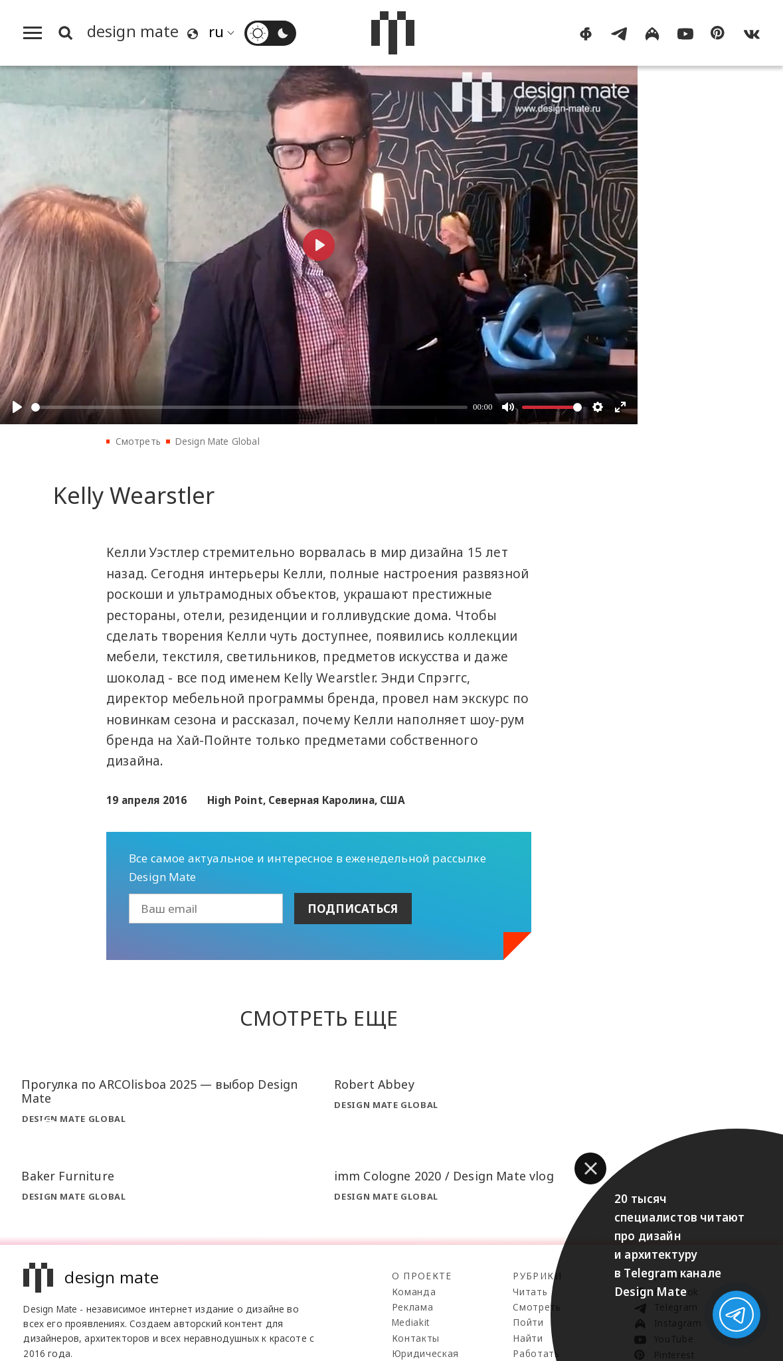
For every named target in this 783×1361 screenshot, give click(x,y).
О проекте (422, 1275)
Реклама (413, 1307)
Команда (414, 1291)
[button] (590, 1168)
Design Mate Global (217, 441)
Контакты (416, 1338)
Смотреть (138, 441)
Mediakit (411, 1322)
